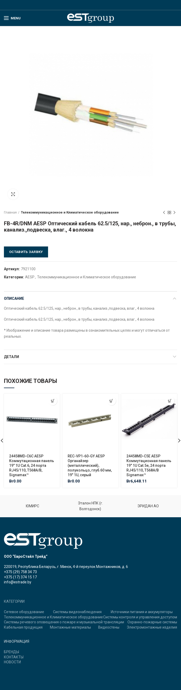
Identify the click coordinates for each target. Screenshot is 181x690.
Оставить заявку (26, 252)
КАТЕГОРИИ (14, 601)
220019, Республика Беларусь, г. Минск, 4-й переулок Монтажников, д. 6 (66, 567)
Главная (10, 212)
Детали (11, 357)
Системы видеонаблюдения (77, 612)
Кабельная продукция (23, 627)
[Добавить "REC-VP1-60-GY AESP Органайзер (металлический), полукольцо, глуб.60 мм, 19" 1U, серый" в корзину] (111, 400)
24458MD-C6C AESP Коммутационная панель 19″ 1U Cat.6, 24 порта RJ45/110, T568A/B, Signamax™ (31, 465)
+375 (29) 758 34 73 (20, 572)
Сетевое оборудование (24, 612)
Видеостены (108, 627)
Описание (14, 298)
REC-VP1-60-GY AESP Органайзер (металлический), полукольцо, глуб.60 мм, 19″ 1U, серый (90, 465)
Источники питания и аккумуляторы (142, 612)
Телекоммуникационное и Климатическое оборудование (70, 212)
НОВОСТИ (12, 662)
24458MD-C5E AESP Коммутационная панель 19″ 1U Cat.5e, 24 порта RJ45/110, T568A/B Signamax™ (148, 465)
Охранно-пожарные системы (152, 622)
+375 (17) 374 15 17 (20, 577)
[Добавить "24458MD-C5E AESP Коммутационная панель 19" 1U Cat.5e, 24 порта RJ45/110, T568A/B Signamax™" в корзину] (169, 400)
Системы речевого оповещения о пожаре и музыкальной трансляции (64, 622)
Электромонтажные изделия (152, 627)
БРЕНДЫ (11, 652)
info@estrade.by (17, 582)
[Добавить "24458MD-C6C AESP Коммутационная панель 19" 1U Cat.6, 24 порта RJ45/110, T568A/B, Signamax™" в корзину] (52, 400)
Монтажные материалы (70, 627)
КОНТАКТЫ (14, 657)
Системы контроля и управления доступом (140, 617)
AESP (29, 277)
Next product (174, 213)
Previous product (164, 213)
